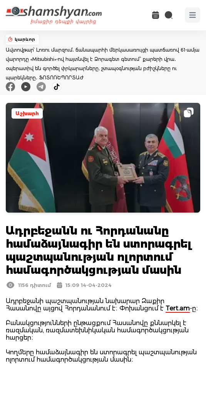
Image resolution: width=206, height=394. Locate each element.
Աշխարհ (27, 113)
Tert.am (178, 308)
